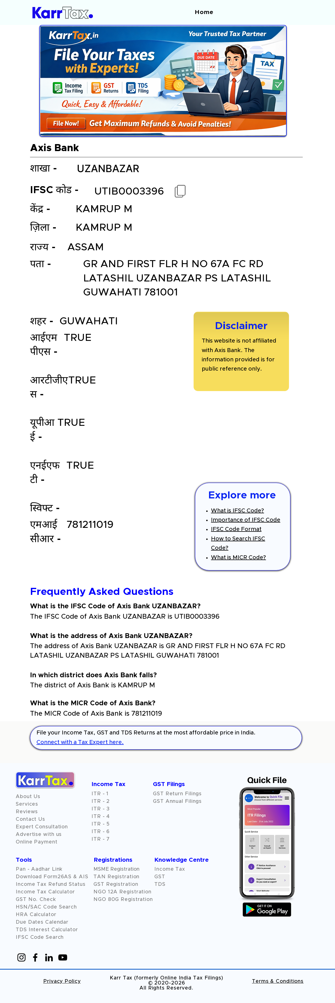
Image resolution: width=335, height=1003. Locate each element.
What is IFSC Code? (237, 511)
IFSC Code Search (40, 937)
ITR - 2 (100, 801)
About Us (28, 796)
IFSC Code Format (236, 529)
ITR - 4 (100, 816)
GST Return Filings (177, 793)
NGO (100, 892)
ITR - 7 (100, 839)
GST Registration (115, 884)
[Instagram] (21, 957)
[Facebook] (35, 957)
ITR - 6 (100, 831)
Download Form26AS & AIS (52, 876)
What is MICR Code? (238, 557)
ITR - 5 (100, 824)
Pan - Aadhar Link (39, 869)
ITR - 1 (100, 793)
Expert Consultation (42, 826)
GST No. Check (36, 899)
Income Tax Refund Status (51, 884)
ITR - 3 (100, 809)
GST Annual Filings (177, 801)
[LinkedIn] (48, 957)
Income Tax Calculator (45, 892)
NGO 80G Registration (123, 899)
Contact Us (30, 819)
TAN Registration (116, 876)
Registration (135, 892)
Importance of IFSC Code (245, 520)
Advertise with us (39, 834)
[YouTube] (62, 957)
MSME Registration (116, 869)
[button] (27, 811)
